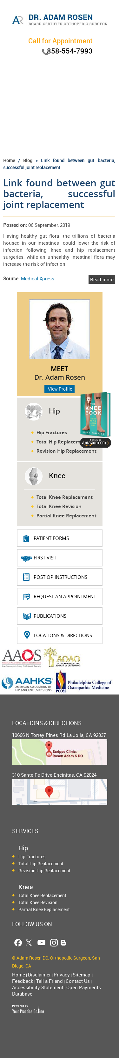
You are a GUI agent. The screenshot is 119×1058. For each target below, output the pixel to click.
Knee (57, 475)
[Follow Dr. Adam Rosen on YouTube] (41, 942)
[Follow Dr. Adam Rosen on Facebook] (18, 942)
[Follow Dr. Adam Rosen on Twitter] (28, 942)
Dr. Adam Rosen (59, 377)
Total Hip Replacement (62, 441)
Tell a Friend (49, 981)
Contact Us (78, 981)
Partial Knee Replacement (66, 515)
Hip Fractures (51, 432)
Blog (27, 160)
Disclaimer (39, 974)
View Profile (60, 389)
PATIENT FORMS (51, 538)
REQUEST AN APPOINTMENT (65, 596)
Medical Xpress (37, 278)
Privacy (62, 974)
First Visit (45, 557)
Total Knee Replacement (64, 497)
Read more (102, 279)
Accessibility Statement (37, 987)
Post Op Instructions (60, 577)
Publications (50, 616)
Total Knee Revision (59, 506)
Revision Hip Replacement (66, 451)
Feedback (22, 981)
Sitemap (82, 974)
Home (9, 160)
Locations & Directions (63, 635)
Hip (54, 411)
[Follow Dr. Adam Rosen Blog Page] (64, 942)
